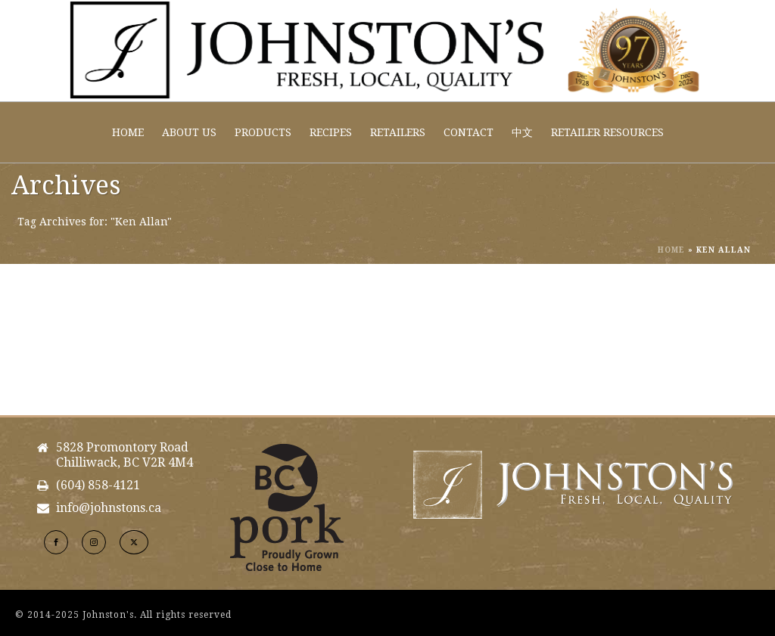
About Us (189, 132)
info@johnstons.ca (108, 508)
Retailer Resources (607, 132)
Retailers (397, 132)
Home (128, 132)
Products (263, 132)
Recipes (331, 132)
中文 (522, 132)
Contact (468, 132)
